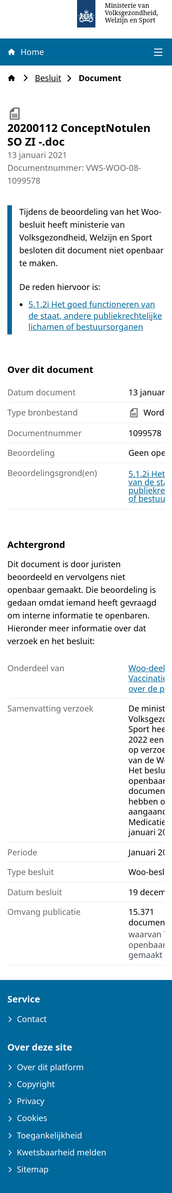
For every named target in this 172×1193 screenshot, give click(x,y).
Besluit (51, 78)
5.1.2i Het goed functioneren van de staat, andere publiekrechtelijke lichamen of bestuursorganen (95, 316)
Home (25, 51)
